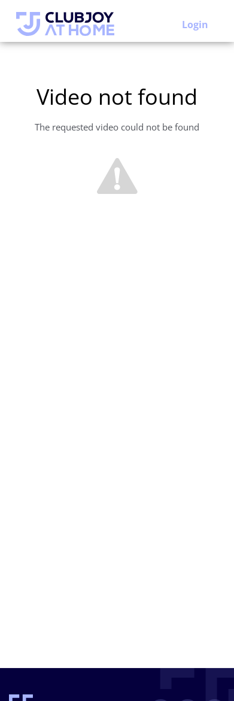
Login (195, 24)
